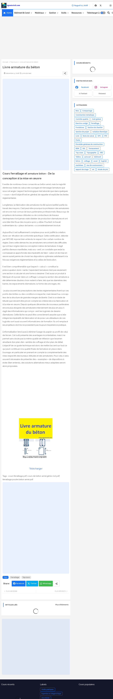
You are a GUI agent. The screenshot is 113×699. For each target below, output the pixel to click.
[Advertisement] (56, 37)
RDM (77, 148)
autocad (87, 157)
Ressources (77, 13)
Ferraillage (15, 577)
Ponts (78, 140)
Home (9, 13)
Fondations (80, 127)
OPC (99, 136)
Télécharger (35, 468)
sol (93, 169)
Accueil (5, 62)
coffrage (87, 161)
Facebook (20, 583)
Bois (77, 111)
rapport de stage (82, 169)
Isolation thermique (100, 132)
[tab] (7, 12)
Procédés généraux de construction (89, 144)
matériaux (79, 165)
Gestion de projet (82, 132)
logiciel (104, 161)
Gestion (52, 13)
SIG (83, 148)
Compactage (87, 111)
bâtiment (97, 157)
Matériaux (39, 13)
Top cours (14, 62)
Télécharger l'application (98, 13)
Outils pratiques (47, 689)
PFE (105, 136)
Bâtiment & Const (22, 13)
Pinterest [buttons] (102, 94)
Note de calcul (88, 136)
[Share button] (56, 583)
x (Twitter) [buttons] (83, 94)
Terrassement (93, 148)
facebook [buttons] (85, 87)
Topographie (91, 153)
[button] (103, 13)
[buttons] (95, 5)
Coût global (96, 119)
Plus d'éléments (62, 605)
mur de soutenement (95, 165)
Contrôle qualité (82, 119)
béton (78, 161)
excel (95, 161)
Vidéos (78, 157)
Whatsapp (47, 583)
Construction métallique (85, 115)
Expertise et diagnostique (51, 694)
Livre (77, 136)
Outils (63, 13)
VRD (101, 153)
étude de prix (103, 169)
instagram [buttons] (104, 87)
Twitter (34, 583)
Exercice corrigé (82, 123)
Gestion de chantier (95, 127)
